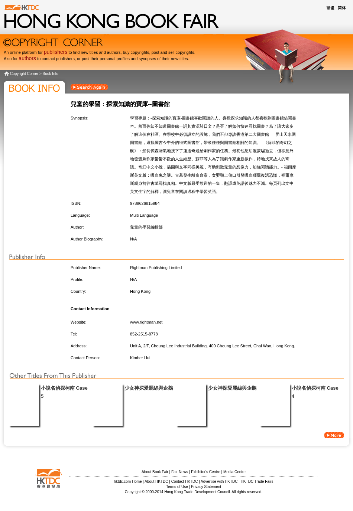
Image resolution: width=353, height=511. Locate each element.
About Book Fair (155, 472)
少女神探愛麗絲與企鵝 (148, 388)
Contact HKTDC (184, 481)
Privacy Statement (206, 487)
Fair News (179, 472)
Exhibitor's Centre (205, 472)
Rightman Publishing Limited (156, 267)
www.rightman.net (146, 322)
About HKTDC (156, 481)
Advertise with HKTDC (219, 481)
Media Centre (234, 472)
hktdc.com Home (128, 481)
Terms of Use (177, 487)
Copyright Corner (24, 74)
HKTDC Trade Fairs (257, 481)
